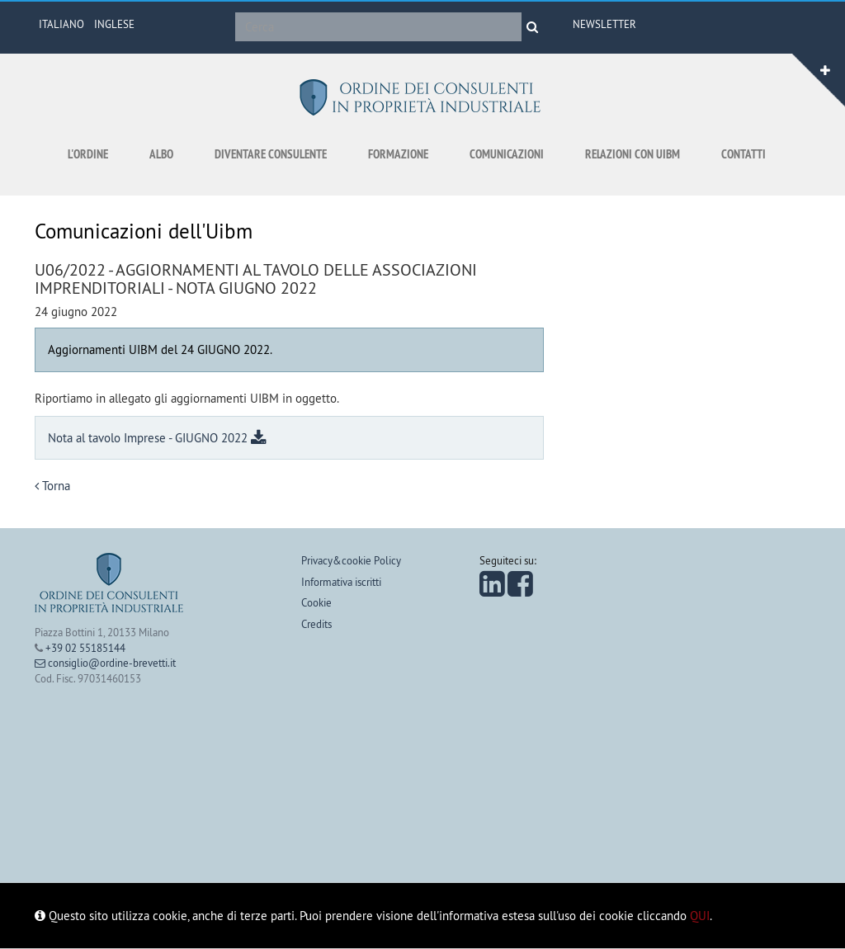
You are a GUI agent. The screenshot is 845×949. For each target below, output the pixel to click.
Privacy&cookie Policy (351, 560)
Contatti (743, 154)
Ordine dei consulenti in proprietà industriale (422, 97)
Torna (52, 485)
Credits (316, 623)
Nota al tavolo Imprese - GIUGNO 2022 (157, 438)
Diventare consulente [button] (271, 154)
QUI (700, 915)
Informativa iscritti (341, 581)
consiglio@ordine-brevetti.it (105, 662)
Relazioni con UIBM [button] (632, 154)
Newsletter (604, 24)
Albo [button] (161, 154)
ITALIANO (61, 24)
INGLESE (114, 24)
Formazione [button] (398, 154)
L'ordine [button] (88, 154)
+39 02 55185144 (85, 647)
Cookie (316, 602)
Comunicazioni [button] (507, 154)
